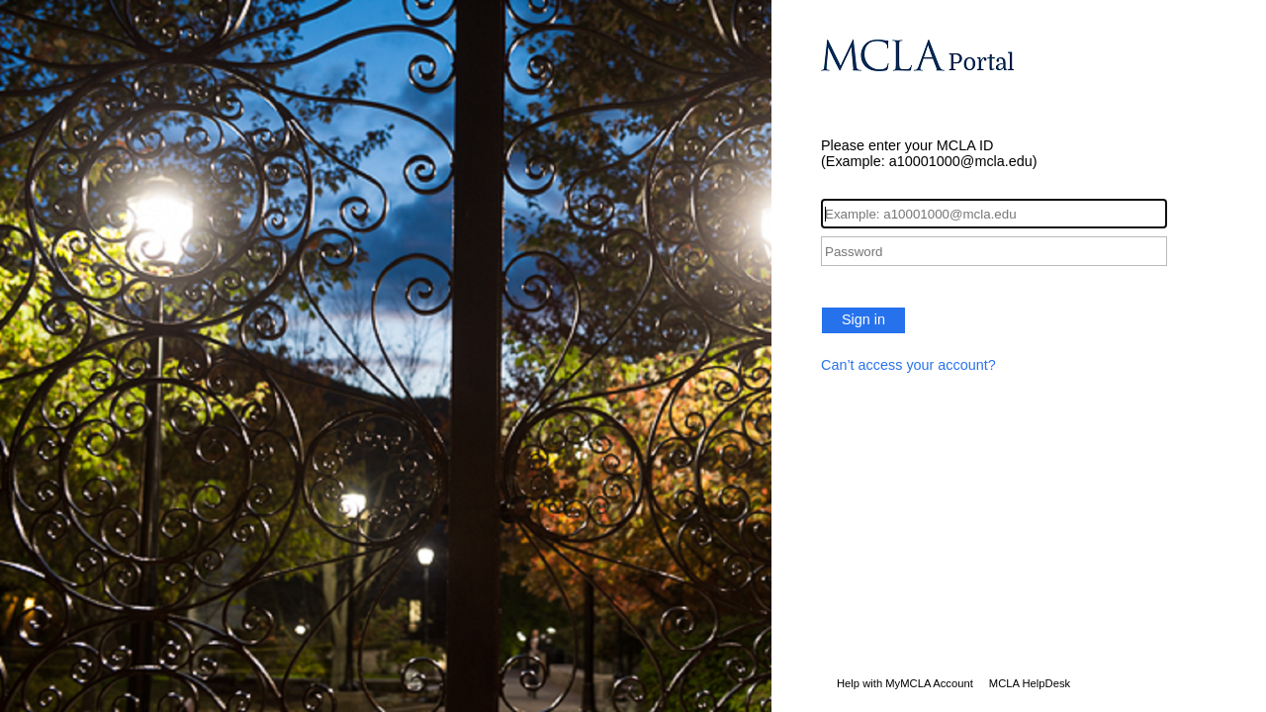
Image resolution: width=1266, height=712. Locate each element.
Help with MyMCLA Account (905, 683)
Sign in (863, 319)
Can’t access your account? (908, 365)
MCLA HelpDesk (1029, 683)
